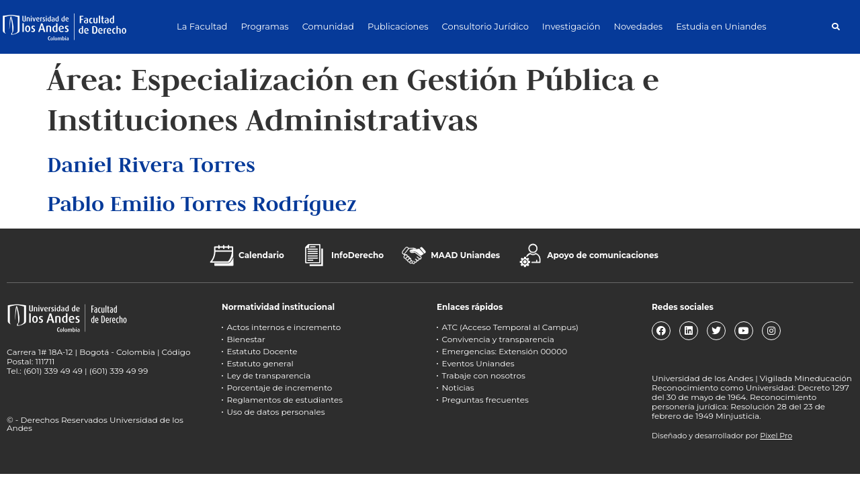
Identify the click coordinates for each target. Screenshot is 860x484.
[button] (835, 26)
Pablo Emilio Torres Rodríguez (202, 203)
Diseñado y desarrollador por (722, 435)
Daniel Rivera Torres (151, 164)
